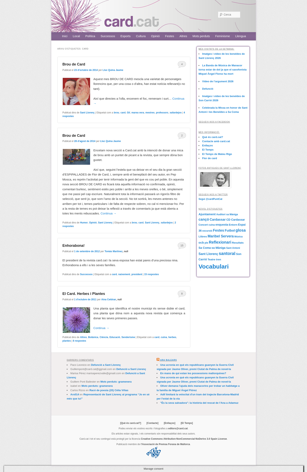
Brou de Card (74, 64)
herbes (172, 337)
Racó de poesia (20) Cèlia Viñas (108, 390)
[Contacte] (152, 423)
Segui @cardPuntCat (210, 199)
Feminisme (222, 36)
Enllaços (207, 145)
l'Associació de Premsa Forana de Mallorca (165, 444)
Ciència (104, 337)
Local (76, 36)
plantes (67, 340)
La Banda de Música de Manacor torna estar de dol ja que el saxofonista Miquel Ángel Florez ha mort (223, 69)
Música (238, 236)
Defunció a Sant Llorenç (106, 364)
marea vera (137, 112)
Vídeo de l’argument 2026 (217, 81)
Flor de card (209, 158)
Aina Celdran (108, 299)
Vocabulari (214, 266)
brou (116, 112)
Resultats (238, 242)
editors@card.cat (178, 428)
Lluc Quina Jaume (113, 70)
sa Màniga (219, 247)
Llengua (240, 36)
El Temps (208, 149)
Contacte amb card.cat (216, 141)
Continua (108, 213)
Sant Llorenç (87, 112)
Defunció (207, 88)
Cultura (141, 36)
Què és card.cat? (212, 137)
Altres (183, 36)
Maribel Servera (221, 236)
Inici (65, 36)
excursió (207, 230)
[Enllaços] (169, 423)
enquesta (222, 224)
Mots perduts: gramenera (116, 381)
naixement (124, 274)
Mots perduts (201, 36)
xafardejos (176, 112)
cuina (164, 337)
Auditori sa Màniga (227, 214)
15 (182, 245)
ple (206, 242)
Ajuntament (207, 214)
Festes (169, 36)
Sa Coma (205, 247)
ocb (201, 242)
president (136, 274)
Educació (114, 337)
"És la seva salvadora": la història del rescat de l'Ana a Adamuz (199, 402)
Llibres (203, 236)
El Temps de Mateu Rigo (217, 154)
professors (162, 112)
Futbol (230, 230)
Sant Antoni (233, 248)
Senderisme (128, 337)
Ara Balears (168, 360)
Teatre (211, 259)
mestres (150, 112)
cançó (204, 219)
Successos (107, 36)
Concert (203, 224)
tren (218, 259)
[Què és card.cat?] (130, 423)
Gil (128, 112)
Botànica (93, 337)
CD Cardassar (235, 219)
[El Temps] (187, 423)
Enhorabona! (74, 246)
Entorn (233, 224)
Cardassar (218, 219)
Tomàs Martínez (113, 251)
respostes (151, 274)
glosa (240, 230)
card (122, 112)
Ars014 (74, 394)
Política (90, 36)
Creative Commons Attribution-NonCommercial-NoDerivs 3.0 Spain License (184, 438)
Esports (125, 36)
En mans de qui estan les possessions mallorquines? (193, 373)
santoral (227, 253)
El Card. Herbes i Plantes (84, 294)
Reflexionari (220, 242)
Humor (84, 222)
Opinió (155, 36)
